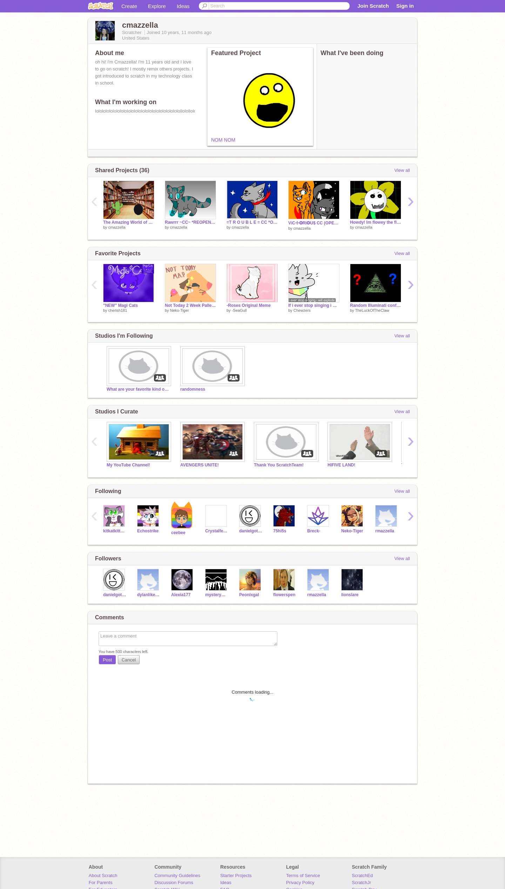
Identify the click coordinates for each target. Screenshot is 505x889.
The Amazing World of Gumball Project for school (128, 222)
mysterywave (217, 594)
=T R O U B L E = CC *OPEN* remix (252, 222)
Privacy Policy (300, 882)
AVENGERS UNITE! (199, 465)
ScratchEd (362, 875)
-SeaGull (239, 310)
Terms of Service (303, 875)
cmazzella (117, 227)
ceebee (178, 532)
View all (402, 170)
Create (129, 6)
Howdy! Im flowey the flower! (375, 222)
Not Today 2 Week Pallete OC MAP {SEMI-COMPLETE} (190, 305)
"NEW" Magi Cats (120, 305)
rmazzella (384, 530)
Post (107, 659)
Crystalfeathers (217, 530)
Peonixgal (249, 594)
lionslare (349, 594)
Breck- (313, 530)
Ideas (183, 6)
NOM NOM (223, 140)
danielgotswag (251, 530)
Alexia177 (180, 594)
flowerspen (284, 594)
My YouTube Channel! (128, 465)
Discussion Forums (173, 882)
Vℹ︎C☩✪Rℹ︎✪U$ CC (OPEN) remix (313, 223)
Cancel (129, 659)
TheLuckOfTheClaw (372, 310)
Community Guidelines (177, 875)
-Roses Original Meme (249, 305)
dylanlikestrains (149, 594)
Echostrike (148, 530)
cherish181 (117, 310)
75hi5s (279, 530)
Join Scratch (373, 6)
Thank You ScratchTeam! (279, 465)
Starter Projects (236, 875)
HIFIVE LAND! (341, 465)
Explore (157, 6)
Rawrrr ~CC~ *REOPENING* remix (190, 222)
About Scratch (103, 875)
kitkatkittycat (115, 530)
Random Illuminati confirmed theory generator (375, 305)
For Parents (101, 882)
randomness (192, 389)
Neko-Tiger (179, 310)
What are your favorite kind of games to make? (138, 389)
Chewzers (302, 310)
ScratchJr (361, 882)
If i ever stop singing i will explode (313, 305)
